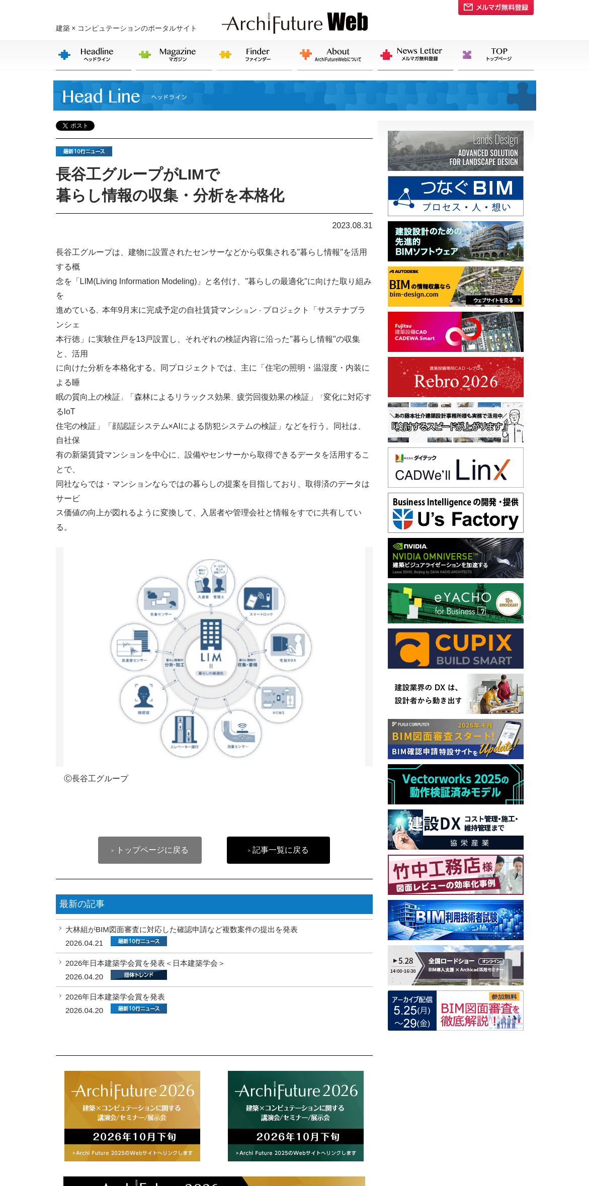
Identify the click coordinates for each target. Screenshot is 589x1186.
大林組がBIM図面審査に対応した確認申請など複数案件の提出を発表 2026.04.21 (181, 936)
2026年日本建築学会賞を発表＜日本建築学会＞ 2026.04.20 (145, 970)
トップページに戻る (150, 850)
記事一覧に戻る (278, 850)
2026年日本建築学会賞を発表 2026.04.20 (116, 1003)
